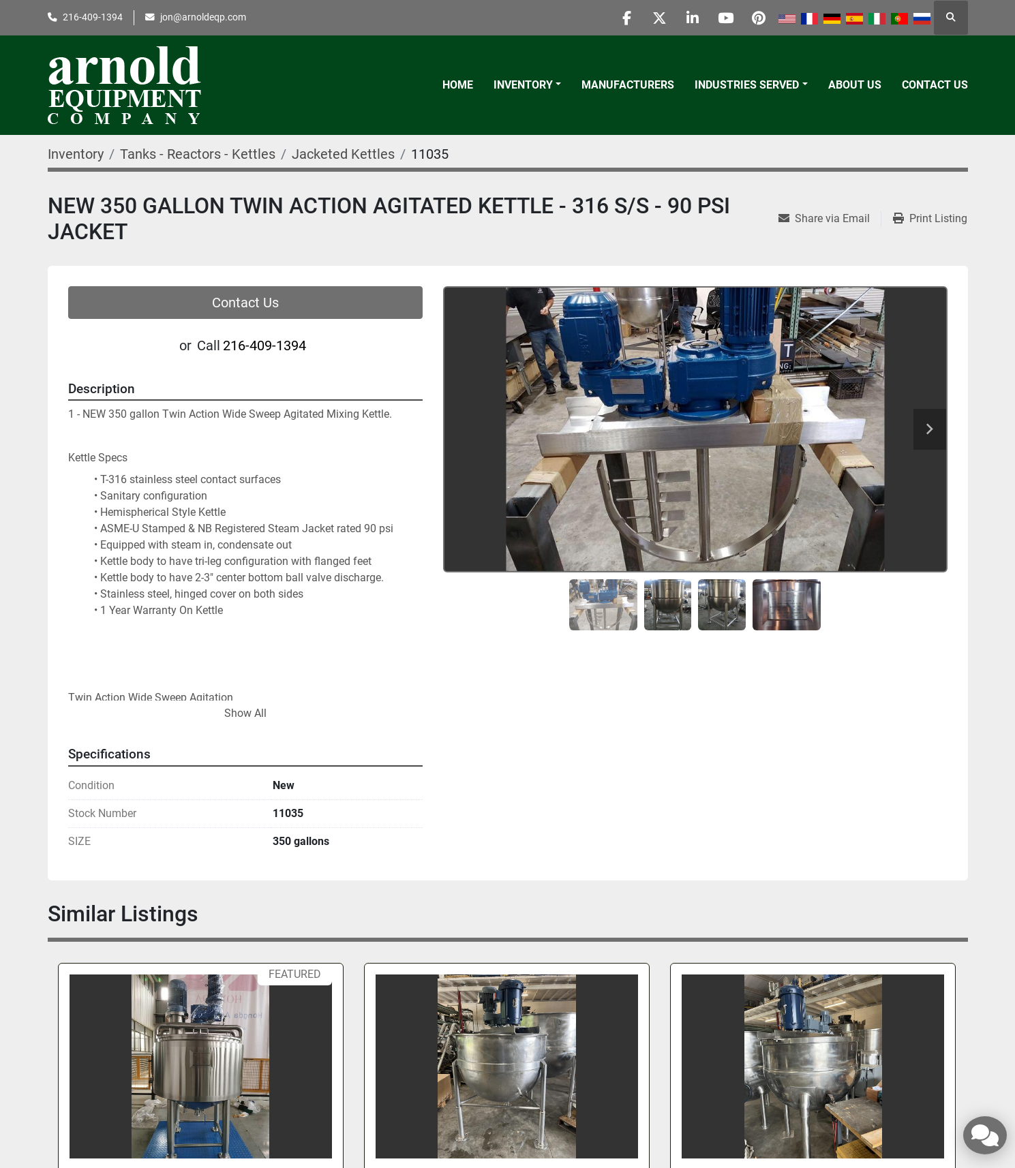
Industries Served (747, 84)
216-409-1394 (93, 17)
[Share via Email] (829, 219)
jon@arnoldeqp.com (203, 17)
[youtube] (723, 18)
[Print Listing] (930, 219)
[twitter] (654, 18)
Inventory (523, 84)
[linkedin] (688, 18)
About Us (854, 84)
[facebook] (619, 18)
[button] (527, 85)
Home (457, 84)
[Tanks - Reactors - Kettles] (197, 154)
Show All (245, 713)
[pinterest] (758, 18)
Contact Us (935, 84)
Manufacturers (627, 84)
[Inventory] (76, 154)
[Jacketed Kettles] (343, 154)
